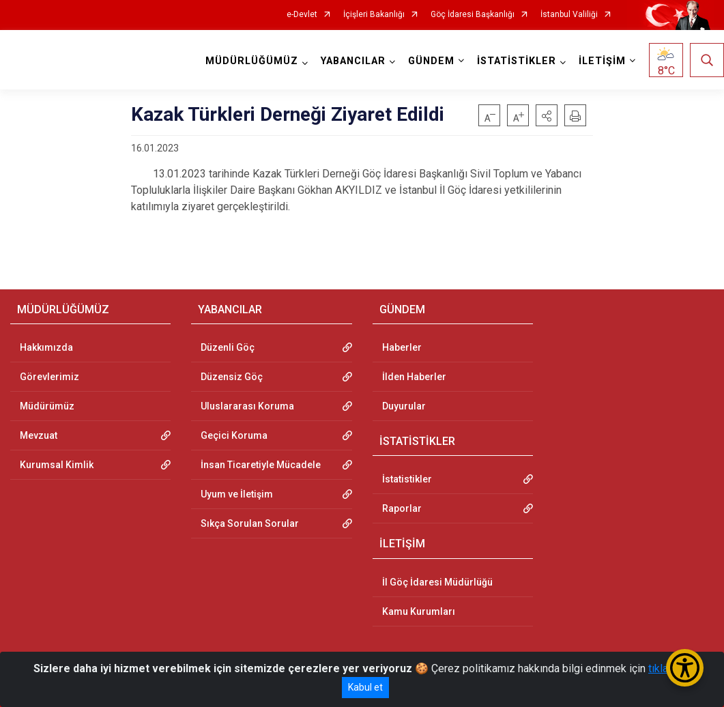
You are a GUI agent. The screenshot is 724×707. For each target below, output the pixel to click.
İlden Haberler (414, 376)
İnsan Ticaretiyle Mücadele (261, 464)
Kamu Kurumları (418, 611)
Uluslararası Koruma (247, 406)
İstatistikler (407, 479)
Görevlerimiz (49, 376)
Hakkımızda (46, 347)
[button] (547, 115)
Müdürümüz (47, 406)
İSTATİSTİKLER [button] (516, 61)
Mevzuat (38, 435)
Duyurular (404, 406)
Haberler (402, 347)
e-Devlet (302, 14)
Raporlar (402, 508)
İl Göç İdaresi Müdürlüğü (437, 582)
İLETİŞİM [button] (602, 61)
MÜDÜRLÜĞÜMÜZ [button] (251, 61)
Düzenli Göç (228, 347)
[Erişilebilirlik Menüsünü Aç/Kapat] (685, 668)
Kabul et (365, 687)
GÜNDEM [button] (431, 61)
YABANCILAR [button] (353, 61)
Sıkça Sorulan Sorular (250, 523)
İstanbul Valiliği (569, 14)
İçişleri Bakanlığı (374, 14)
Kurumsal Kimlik (56, 464)
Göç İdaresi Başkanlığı (473, 14)
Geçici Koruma (234, 435)
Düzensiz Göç (232, 376)
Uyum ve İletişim (237, 494)
